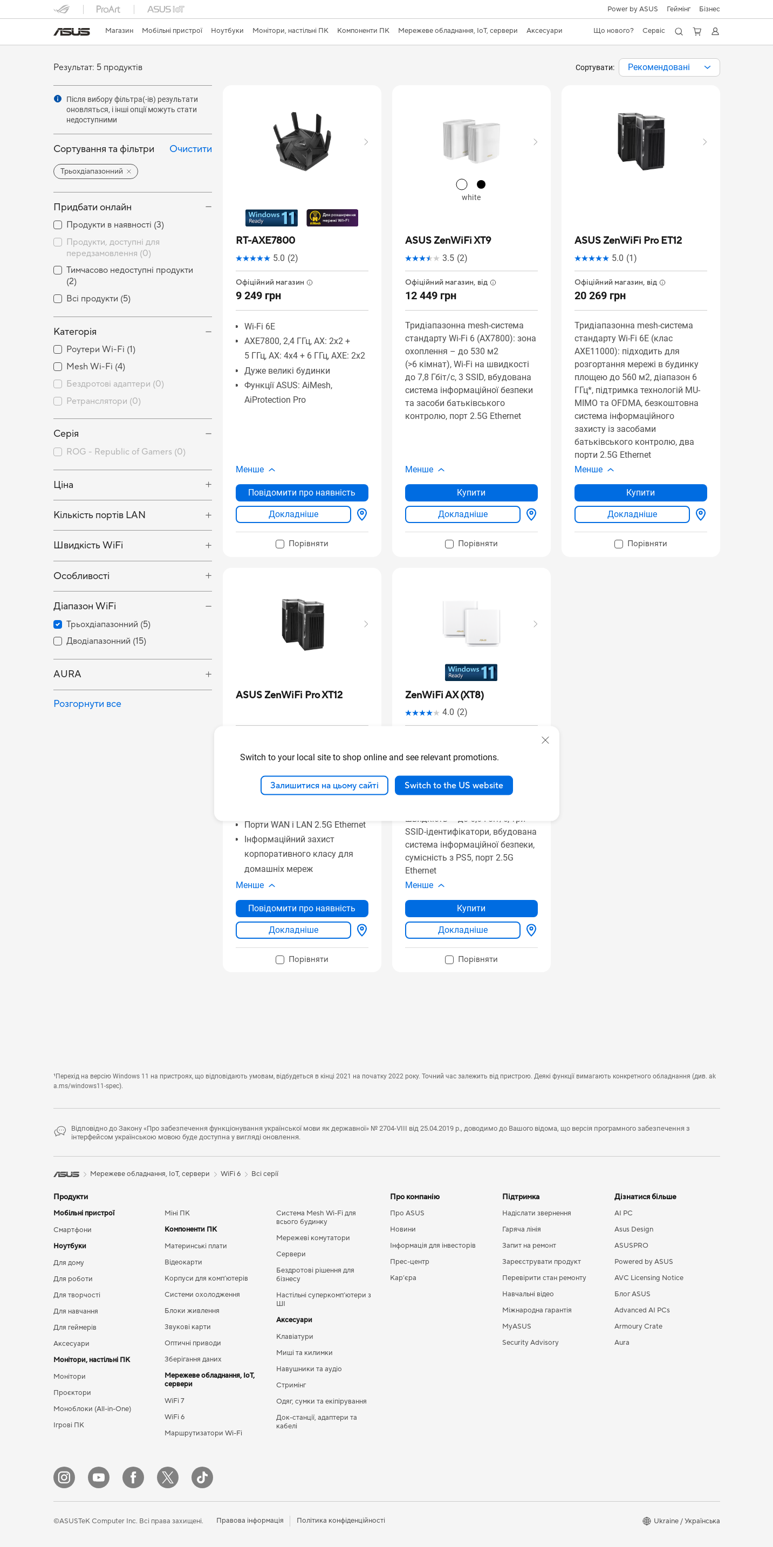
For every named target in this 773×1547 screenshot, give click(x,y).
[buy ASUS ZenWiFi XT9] (448, 240)
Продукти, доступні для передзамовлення (113, 248)
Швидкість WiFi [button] (88, 545)
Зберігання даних (193, 1359)
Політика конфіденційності (341, 1520)
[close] (545, 739)
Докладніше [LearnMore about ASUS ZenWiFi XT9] (463, 514)
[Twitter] (168, 1477)
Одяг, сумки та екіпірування (321, 1401)
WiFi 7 (174, 1401)
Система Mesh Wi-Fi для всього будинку (316, 1217)
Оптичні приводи (193, 1343)
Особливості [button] (81, 576)
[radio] (461, 184)
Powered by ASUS (643, 1261)
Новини (403, 1229)
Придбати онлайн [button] (92, 207)
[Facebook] (133, 1477)
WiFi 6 (174, 1417)
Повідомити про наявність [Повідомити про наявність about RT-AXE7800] (301, 492)
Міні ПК (177, 1213)
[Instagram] (64, 1477)
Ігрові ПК (68, 1425)
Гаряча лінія (521, 1229)
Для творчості (76, 1295)
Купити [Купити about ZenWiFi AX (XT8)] (471, 908)
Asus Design (633, 1229)
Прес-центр (409, 1261)
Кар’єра (403, 1278)
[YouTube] (99, 1477)
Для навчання (75, 1311)
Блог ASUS (632, 1294)
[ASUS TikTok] (202, 1477)
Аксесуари (71, 1343)
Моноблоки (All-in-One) (92, 1409)
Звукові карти (188, 1327)
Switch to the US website (454, 785)
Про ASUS (407, 1213)
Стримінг (291, 1385)
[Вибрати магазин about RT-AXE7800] (359, 514)
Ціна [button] (63, 485)
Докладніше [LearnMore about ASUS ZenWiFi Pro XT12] (293, 930)
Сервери (291, 1254)
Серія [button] (66, 434)
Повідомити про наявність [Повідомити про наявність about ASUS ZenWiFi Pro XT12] (301, 908)
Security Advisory (530, 1342)
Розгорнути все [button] (87, 704)
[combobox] (669, 67)
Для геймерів (75, 1327)
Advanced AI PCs (642, 1310)
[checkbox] (132, 384)
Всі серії (264, 1174)
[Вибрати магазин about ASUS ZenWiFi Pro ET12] (698, 514)
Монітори (69, 1376)
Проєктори (72, 1392)
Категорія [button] (75, 332)
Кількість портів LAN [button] (99, 515)
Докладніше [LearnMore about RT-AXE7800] (293, 514)
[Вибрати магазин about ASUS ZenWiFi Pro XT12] (359, 930)
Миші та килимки (304, 1353)
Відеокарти (183, 1262)
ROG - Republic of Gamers (126, 451)
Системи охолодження (202, 1294)
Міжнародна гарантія (537, 1310)
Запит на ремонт (529, 1245)
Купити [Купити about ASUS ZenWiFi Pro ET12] (640, 492)
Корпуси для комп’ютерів (206, 1278)
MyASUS (516, 1326)
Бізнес (709, 9)
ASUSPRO (631, 1245)
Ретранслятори (103, 401)
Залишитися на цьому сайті (324, 785)
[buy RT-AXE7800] (265, 240)
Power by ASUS (632, 9)
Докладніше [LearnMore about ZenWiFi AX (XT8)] (463, 930)
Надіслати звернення (536, 1213)
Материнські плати (196, 1246)
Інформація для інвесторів (433, 1245)
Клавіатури (294, 1336)
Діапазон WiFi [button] (84, 606)
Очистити (190, 149)
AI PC (623, 1213)
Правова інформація (250, 1520)
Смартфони (72, 1230)
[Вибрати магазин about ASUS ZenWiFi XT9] (529, 514)
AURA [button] (67, 674)
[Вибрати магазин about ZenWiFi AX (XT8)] (529, 930)
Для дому (68, 1263)
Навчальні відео (528, 1294)
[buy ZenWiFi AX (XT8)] (444, 695)
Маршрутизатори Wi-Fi (203, 1433)
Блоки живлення (192, 1311)
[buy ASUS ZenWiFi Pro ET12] (628, 240)
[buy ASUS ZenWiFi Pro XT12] (289, 695)
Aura (622, 1342)
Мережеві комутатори (313, 1238)
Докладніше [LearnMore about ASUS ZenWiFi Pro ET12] (632, 514)
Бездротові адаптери (115, 384)
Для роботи (73, 1279)
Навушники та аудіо (309, 1369)
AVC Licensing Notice (648, 1278)
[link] (71, 32)
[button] (678, 9)
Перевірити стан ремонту (544, 1278)
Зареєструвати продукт (541, 1261)
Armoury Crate (638, 1326)
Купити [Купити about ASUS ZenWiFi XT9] (471, 492)
